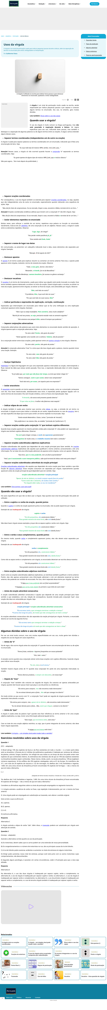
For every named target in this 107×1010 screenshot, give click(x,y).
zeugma (71, 411)
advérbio (24, 226)
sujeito (10, 506)
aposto (5, 261)
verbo (23, 538)
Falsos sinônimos (90, 51)
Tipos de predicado (91, 44)
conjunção (56, 152)
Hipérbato (4, 366)
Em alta (62, 4)
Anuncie (28, 997)
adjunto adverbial (15, 469)
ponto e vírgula (54, 341)
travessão (46, 825)
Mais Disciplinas (74, 4)
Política (19, 997)
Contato (37, 997)
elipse (48, 409)
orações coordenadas (58, 200)
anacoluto (6, 389)
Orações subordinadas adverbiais (13, 466)
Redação (42, 4)
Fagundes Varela (90, 40)
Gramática (32, 4)
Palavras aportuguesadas (93, 55)
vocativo (5, 282)
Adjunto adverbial (90, 48)
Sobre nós (9, 997)
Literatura (52, 4)
